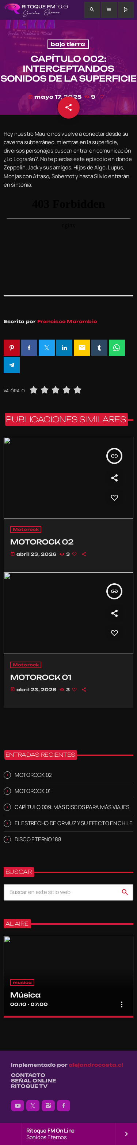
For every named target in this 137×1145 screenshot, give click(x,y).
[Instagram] (48, 1106)
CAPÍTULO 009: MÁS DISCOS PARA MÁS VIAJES (72, 807)
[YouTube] (17, 1106)
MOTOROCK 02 (33, 775)
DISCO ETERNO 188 (38, 839)
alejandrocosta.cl (96, 1065)
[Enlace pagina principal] (36, 9)
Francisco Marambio (67, 321)
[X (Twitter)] (32, 1106)
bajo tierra (68, 44)
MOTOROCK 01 (33, 791)
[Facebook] (63, 1106)
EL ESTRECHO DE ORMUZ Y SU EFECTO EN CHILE (74, 823)
